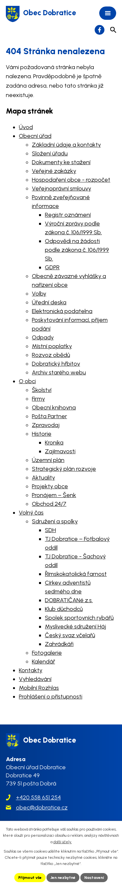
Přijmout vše (30, 877)
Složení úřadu (50, 153)
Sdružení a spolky (55, 521)
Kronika (54, 442)
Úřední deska (49, 302)
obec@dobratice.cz (42, 807)
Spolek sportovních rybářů (79, 617)
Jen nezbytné (62, 877)
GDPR (52, 267)
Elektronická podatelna (62, 311)
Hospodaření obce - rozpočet (71, 179)
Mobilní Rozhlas (39, 687)
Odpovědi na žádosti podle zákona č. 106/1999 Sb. (77, 249)
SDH (50, 530)
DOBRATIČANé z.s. (69, 600)
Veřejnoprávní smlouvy (61, 188)
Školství (41, 390)
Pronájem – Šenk (54, 495)
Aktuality (43, 477)
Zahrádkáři (59, 644)
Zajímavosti (60, 451)
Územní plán (48, 460)
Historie (41, 433)
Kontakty (30, 670)
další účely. (62, 842)
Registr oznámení (68, 214)
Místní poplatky (52, 346)
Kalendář (43, 661)
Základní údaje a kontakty (66, 144)
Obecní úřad (35, 136)
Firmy (38, 398)
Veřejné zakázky (54, 171)
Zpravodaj (46, 425)
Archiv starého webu (59, 372)
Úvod (26, 127)
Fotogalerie (47, 652)
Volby (39, 293)
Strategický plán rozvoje (64, 468)
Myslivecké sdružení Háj (75, 626)
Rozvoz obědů (51, 354)
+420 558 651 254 (38, 797)
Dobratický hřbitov (56, 363)
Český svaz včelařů (70, 635)
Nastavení (94, 877)
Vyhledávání (35, 679)
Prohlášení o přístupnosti (50, 696)
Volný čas (31, 512)
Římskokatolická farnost (76, 573)
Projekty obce (50, 486)
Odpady (43, 337)
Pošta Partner (49, 416)
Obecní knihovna (54, 407)
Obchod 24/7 (49, 503)
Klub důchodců (64, 609)
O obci (27, 381)
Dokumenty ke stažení (61, 162)
